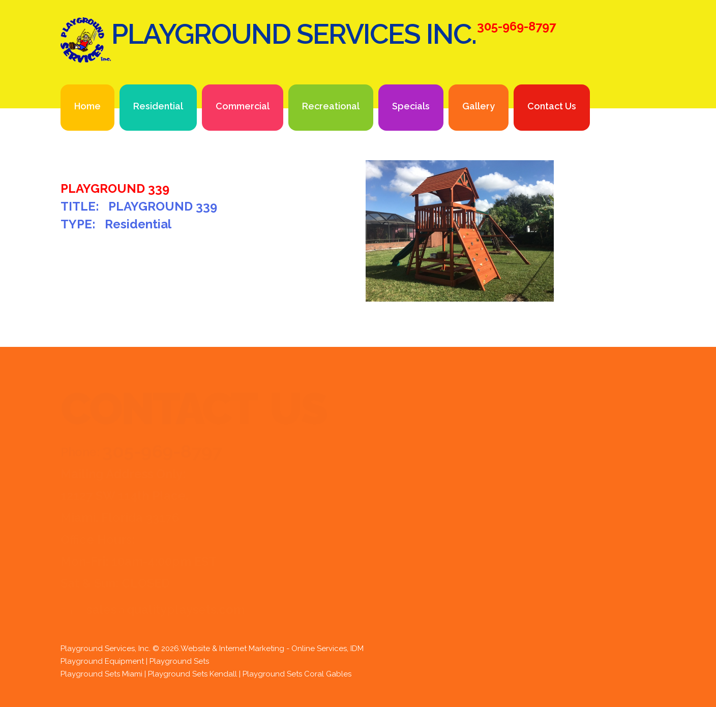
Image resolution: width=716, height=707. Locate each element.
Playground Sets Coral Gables (297, 674)
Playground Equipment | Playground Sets (135, 661)
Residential (158, 106)
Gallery (478, 106)
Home (87, 106)
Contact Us (551, 106)
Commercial (243, 106)
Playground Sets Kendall (192, 674)
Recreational (331, 106)
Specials (411, 106)
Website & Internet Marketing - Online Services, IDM (272, 648)
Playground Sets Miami (101, 674)
